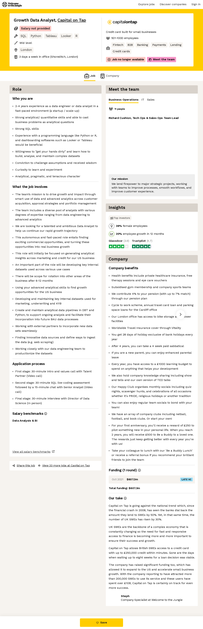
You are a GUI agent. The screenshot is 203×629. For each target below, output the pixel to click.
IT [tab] (142, 99)
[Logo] (12, 4)
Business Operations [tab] (124, 100)
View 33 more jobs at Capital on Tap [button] (64, 465)
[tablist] (152, 99)
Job (89, 76)
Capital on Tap (71, 20)
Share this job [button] (23, 465)
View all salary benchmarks (31, 451)
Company (109, 76)
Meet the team (161, 59)
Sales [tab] (150, 99)
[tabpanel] (152, 151)
